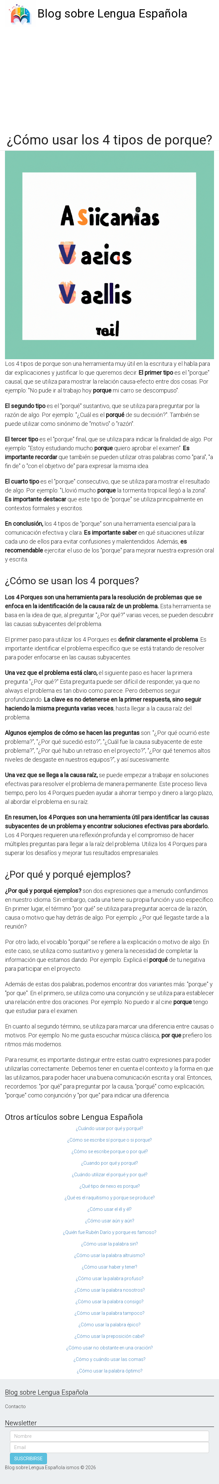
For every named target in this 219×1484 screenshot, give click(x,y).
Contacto (15, 1406)
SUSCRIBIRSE (28, 1458)
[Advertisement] (109, 77)
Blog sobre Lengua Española (112, 13)
